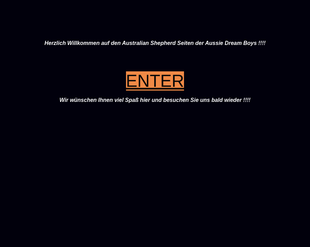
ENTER (155, 81)
